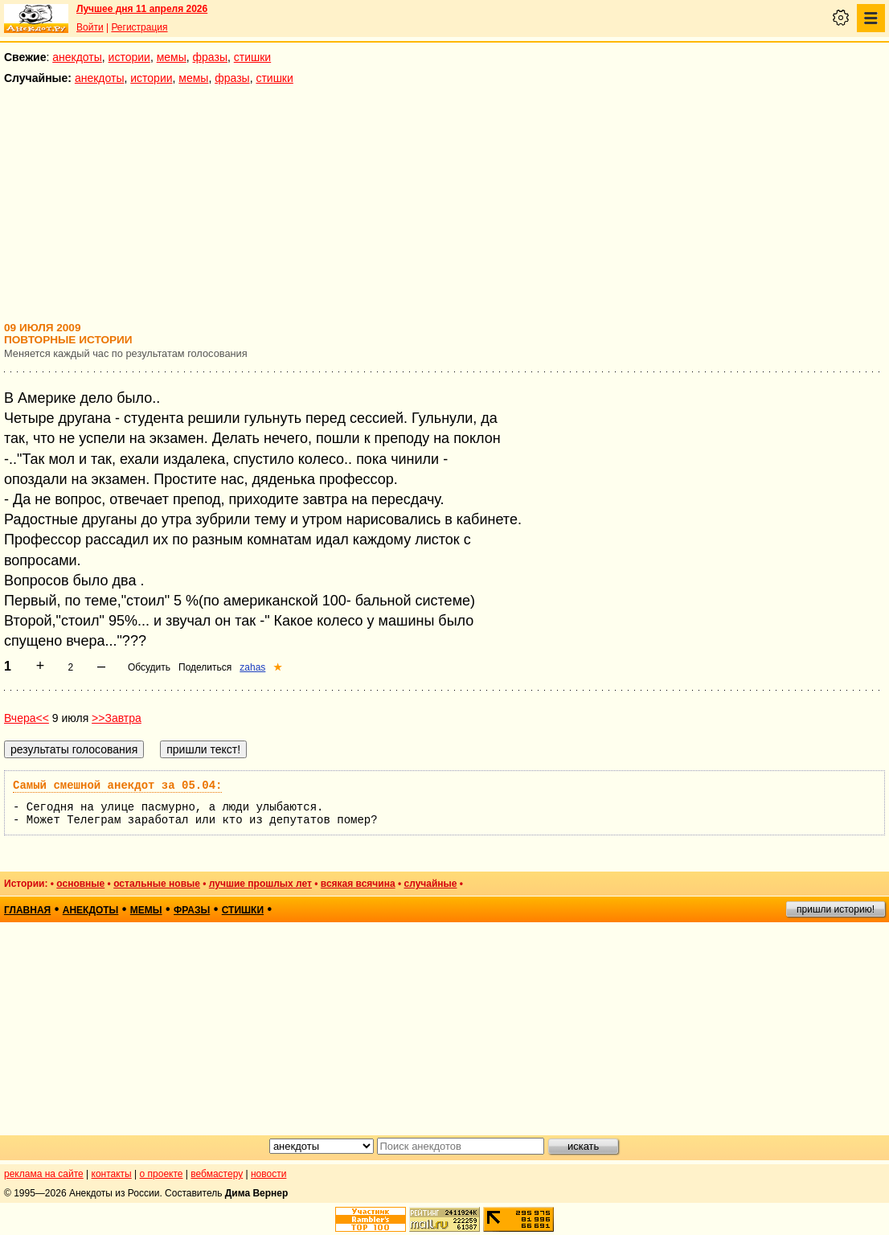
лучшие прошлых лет (260, 883)
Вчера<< (26, 718)
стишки (252, 57)
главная (27, 910)
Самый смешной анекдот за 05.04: (117, 785)
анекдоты (77, 57)
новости (268, 1174)
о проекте (161, 1174)
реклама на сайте (44, 1174)
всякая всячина (358, 883)
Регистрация (139, 27)
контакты (112, 1174)
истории (129, 57)
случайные (430, 883)
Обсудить (149, 667)
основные (80, 883)
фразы (210, 57)
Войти (90, 27)
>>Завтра (116, 718)
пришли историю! (836, 909)
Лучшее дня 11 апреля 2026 (141, 8)
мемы (171, 57)
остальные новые (156, 883)
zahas (252, 667)
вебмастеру (216, 1174)
